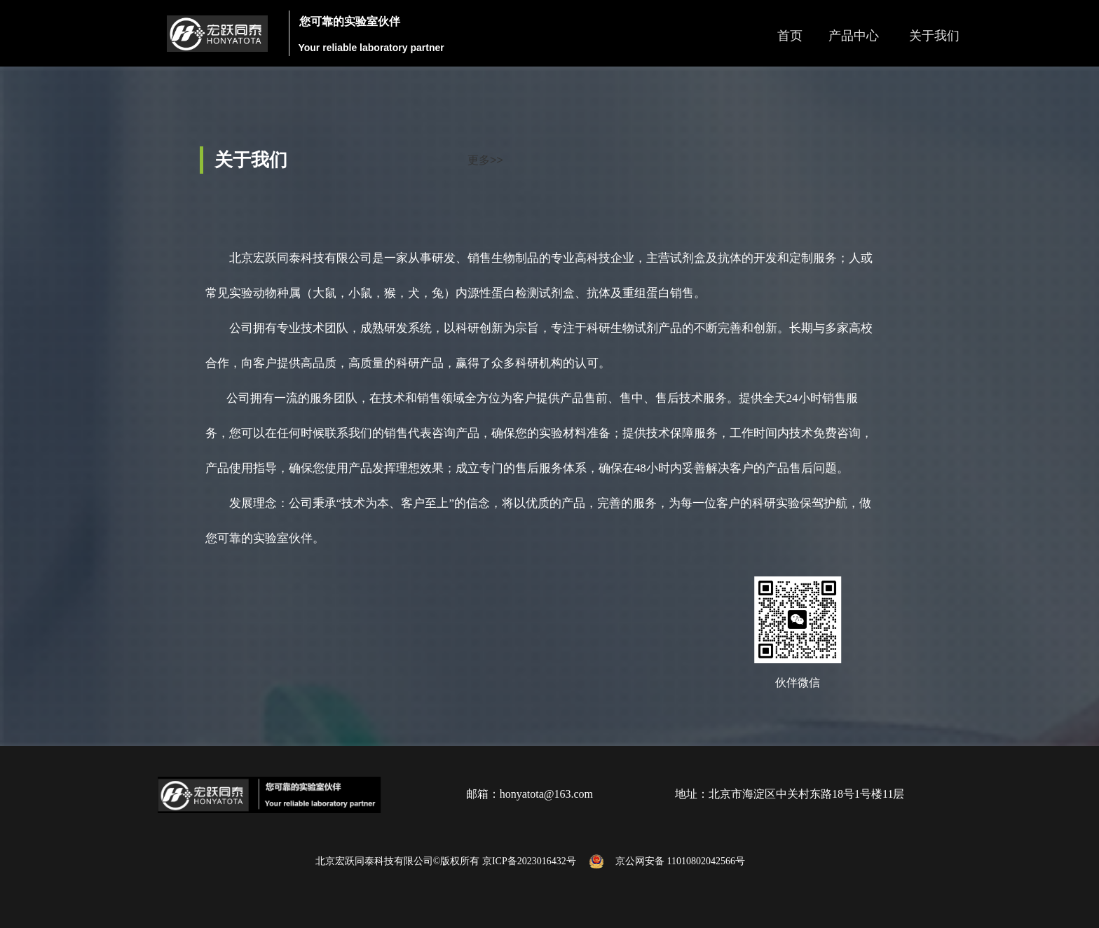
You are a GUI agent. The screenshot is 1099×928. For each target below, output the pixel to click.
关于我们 (934, 36)
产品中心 (853, 36)
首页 (790, 36)
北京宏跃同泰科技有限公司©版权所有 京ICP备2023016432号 (449, 861)
